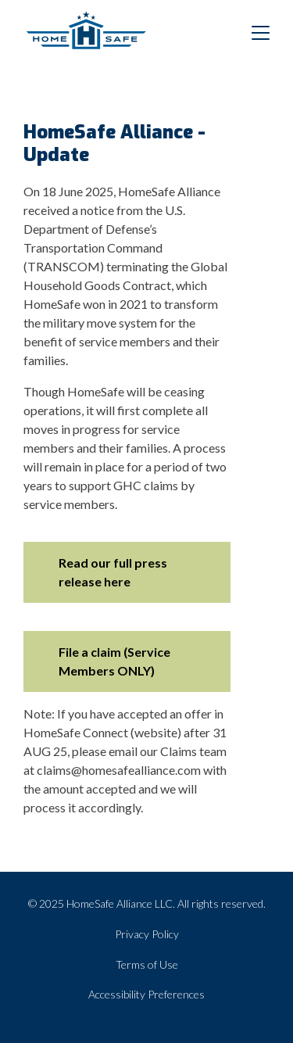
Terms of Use (147, 964)
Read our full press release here (113, 572)
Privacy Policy (147, 934)
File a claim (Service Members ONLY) (114, 661)
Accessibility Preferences (146, 994)
